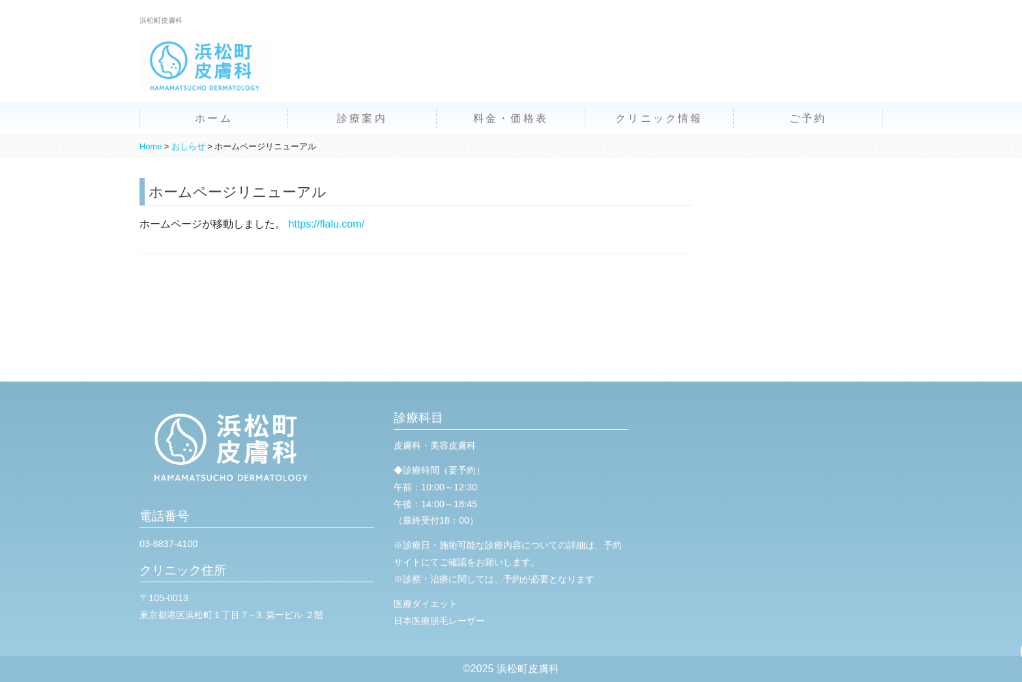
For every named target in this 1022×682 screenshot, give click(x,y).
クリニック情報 (659, 118)
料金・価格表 (510, 118)
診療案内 (362, 118)
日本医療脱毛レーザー (439, 620)
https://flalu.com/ (326, 224)
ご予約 (808, 118)
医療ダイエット (426, 604)
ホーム (214, 118)
